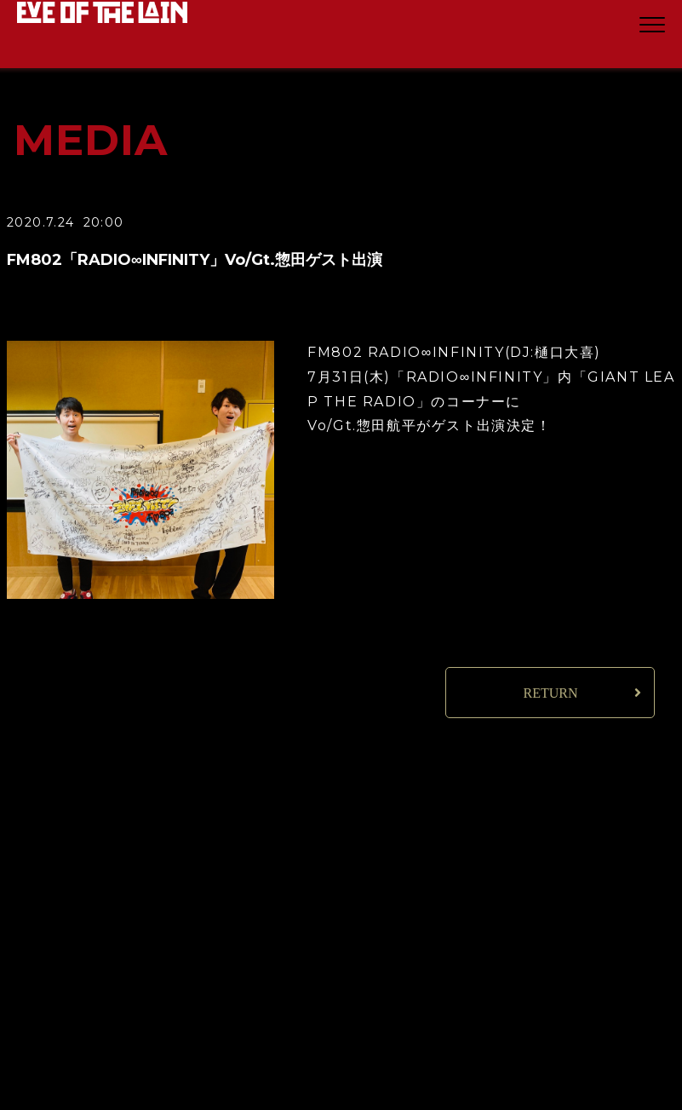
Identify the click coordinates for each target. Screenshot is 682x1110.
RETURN (550, 693)
